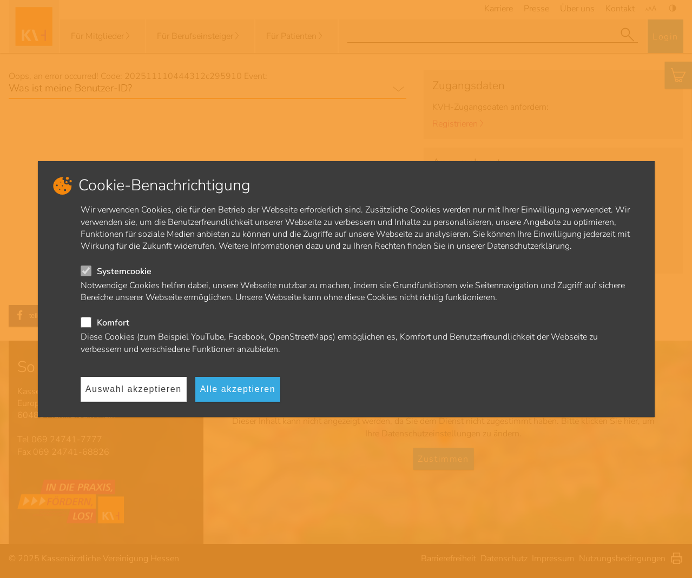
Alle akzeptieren (237, 389)
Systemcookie (124, 271)
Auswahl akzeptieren (133, 389)
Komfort (113, 323)
